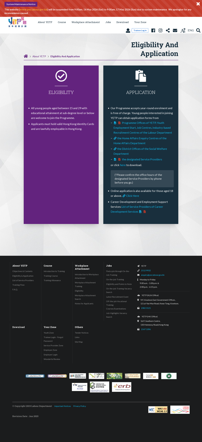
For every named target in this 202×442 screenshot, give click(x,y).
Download (122, 22)
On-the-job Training (115, 279)
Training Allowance (52, 280)
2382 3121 (146, 308)
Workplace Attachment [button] (85, 22)
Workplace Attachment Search (85, 297)
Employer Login (50, 354)
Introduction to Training (54, 271)
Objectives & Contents (22, 271)
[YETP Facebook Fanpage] (153, 30)
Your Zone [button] (140, 22)
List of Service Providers (23, 280)
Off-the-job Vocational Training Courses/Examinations (116, 305)
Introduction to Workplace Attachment (87, 276)
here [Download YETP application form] (123, 165)
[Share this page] (167, 30)
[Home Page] (26, 56)
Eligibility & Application (22, 276)
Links (77, 337)
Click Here (130, 195)
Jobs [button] (108, 22)
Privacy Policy (79, 406)
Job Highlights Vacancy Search (116, 315)
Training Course (51, 276)
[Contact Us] (175, 30)
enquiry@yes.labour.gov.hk (153, 275)
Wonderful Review (52, 359)
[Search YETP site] (198, 30)
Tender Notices (82, 332)
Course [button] (62, 22)
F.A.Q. (15, 289)
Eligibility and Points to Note (119, 284)
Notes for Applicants (84, 303)
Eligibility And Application (65, 56)
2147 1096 (146, 329)
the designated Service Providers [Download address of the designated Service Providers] (137, 159)
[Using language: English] (191, 30)
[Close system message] (198, 4)
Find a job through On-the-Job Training (118, 273)
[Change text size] (183, 30)
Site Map (79, 342)
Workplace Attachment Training (85, 284)
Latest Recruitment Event (117, 297)
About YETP (39, 56)
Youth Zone (49, 332)
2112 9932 (146, 270)
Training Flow (18, 285)
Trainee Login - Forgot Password (53, 339)
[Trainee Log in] (137, 30)
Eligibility (79, 290)
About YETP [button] (45, 22)
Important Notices (62, 406)
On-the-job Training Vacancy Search (119, 290)
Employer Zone (50, 350)
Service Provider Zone (53, 345)
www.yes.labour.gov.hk (33, 9)
